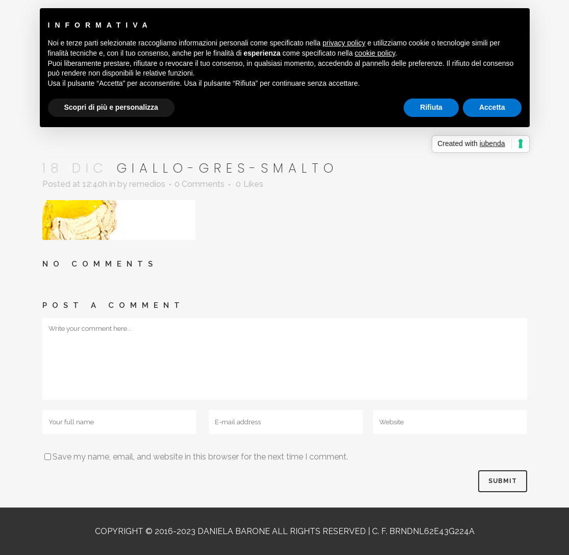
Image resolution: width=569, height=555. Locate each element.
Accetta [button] (492, 107)
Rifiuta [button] (431, 107)
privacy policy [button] (344, 43)
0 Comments (200, 184)
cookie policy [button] (375, 53)
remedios (147, 184)
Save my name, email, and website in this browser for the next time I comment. (200, 457)
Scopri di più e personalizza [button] (111, 107)
